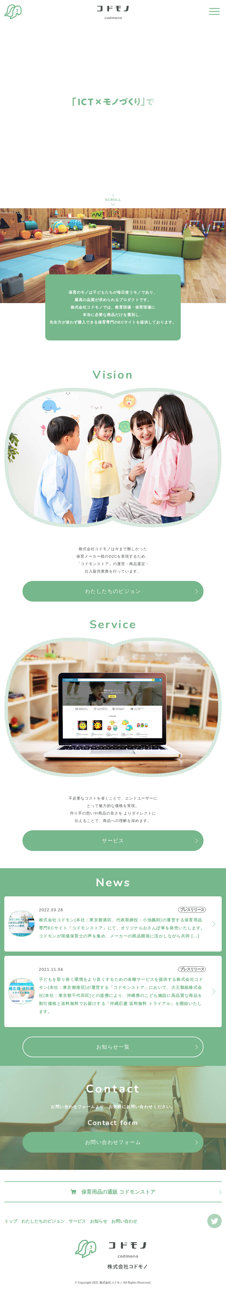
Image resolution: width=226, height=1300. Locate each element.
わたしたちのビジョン (113, 591)
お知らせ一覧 (113, 1047)
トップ (10, 1221)
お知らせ (98, 1221)
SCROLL (113, 199)
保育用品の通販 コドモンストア (112, 1192)
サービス (113, 840)
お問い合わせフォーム (113, 1142)
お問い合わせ (124, 1221)
